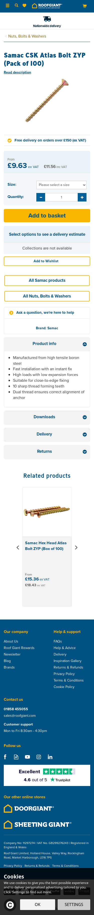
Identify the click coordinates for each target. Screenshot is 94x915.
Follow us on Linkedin (50, 757)
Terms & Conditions (69, 680)
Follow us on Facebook (5, 757)
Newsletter (12, 654)
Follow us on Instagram (39, 757)
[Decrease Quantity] (40, 197)
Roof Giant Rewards (19, 648)
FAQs (58, 641)
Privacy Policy (64, 674)
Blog (7, 661)
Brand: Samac (47, 328)
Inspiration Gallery (67, 661)
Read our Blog (16, 757)
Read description (17, 72)
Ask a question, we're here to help (45, 312)
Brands (9, 667)
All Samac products (47, 280)
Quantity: (16, 197)
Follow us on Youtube (27, 757)
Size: (12, 184)
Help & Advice (65, 648)
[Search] (16, 6)
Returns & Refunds (68, 667)
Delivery (60, 654)
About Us (11, 641)
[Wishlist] (25, 5)
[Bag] (85, 6)
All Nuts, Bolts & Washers (47, 296)
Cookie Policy (64, 687)
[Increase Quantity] (82, 197)
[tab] (47, 344)
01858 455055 (16, 709)
